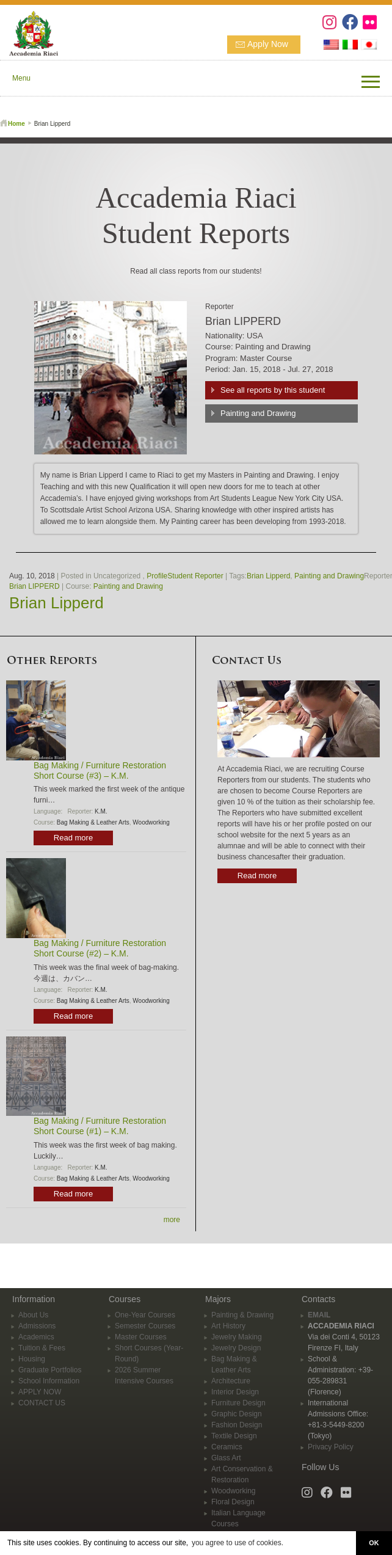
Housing (31, 1359)
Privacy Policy (331, 1447)
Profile (157, 576)
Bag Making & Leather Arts (93, 822)
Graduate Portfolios (49, 1370)
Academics (36, 1337)
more (172, 1219)
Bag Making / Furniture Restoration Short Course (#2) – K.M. (100, 948)
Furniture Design (238, 1403)
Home (16, 123)
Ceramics (226, 1447)
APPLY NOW (39, 1392)
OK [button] (374, 1542)
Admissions (37, 1326)
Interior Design (235, 1392)
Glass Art (226, 1458)
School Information (48, 1381)
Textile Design (234, 1436)
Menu (21, 78)
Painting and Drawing (258, 413)
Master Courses (141, 1337)
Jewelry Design (236, 1348)
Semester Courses (145, 1326)
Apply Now (267, 44)
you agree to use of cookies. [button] (237, 1543)
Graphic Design (236, 1414)
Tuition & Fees (41, 1348)
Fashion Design (236, 1425)
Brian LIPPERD (34, 586)
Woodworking (150, 822)
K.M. (101, 811)
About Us (33, 1315)
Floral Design (233, 1502)
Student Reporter (195, 576)
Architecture (230, 1381)
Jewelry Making (236, 1337)
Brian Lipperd (268, 576)
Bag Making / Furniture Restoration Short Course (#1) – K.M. (100, 1126)
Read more (73, 837)
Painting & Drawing (242, 1315)
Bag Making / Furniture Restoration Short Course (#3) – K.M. (100, 770)
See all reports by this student (272, 390)
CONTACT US (41, 1403)
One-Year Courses (145, 1315)
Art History (228, 1326)
